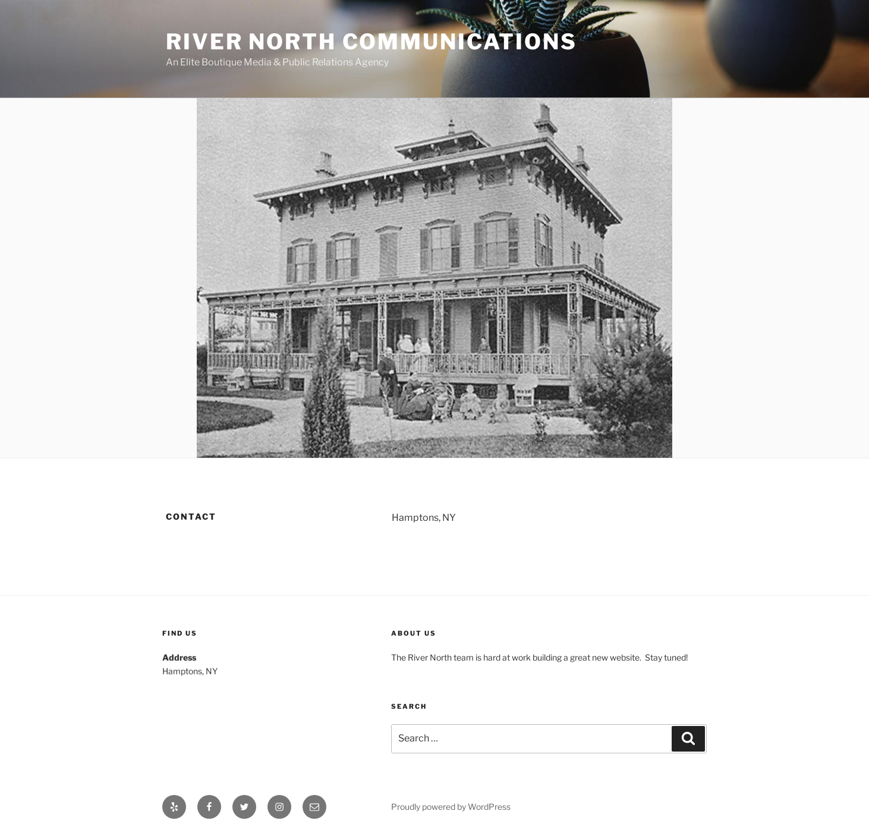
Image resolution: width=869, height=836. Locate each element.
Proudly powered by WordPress (451, 807)
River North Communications (371, 42)
